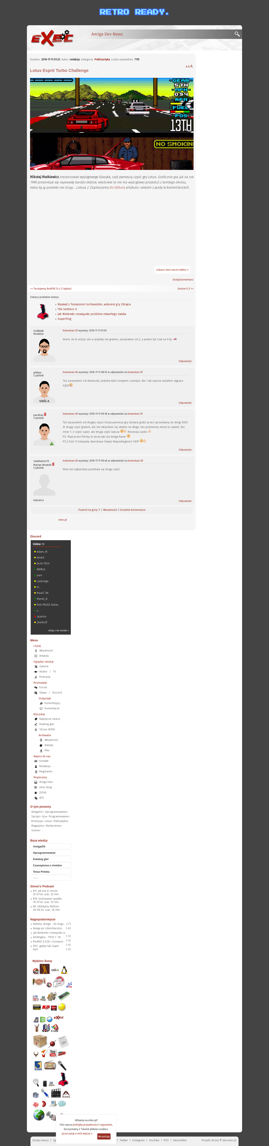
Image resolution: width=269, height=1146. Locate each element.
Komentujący (52, 703)
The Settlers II (67, 309)
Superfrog (64, 319)
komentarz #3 (70, 413)
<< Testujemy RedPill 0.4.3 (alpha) (50, 288)
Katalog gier (41, 859)
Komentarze (52, 708)
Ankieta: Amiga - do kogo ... (49, 923)
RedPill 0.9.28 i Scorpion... (49, 941)
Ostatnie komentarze (133, 509)
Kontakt (43, 760)
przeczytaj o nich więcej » (77, 1133)
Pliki (47, 750)
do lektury (117, 187)
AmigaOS (39, 846)
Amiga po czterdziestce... (48, 928)
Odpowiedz (185, 361)
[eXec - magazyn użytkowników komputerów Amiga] (52, 37)
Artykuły (44, 655)
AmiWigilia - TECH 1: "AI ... (48, 937)
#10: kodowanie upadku (47, 898)
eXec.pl (62, 519)
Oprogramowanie (44, 852)
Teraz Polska (41, 871)
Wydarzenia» (54, 825)
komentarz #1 (70, 330)
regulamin (106, 1124)
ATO (41, 797)
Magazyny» (38, 825)
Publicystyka (102, 59)
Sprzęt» (36, 816)
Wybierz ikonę (42, 961)
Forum (43, 687)
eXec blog (45, 787)
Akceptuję (104, 1136)
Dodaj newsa (41, 1140)
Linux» (48, 821)
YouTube (154, 1140)
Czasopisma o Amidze (47, 865)
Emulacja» (37, 821)
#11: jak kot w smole (45, 890)
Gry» (44, 816)
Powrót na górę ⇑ (89, 509)
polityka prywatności (85, 1124)
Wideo (43, 671)
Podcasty (44, 676)
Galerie (44, 666)
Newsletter (180, 1140)
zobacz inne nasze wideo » (172, 269)
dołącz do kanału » (58, 630)
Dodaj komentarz (183, 279)
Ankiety (49, 745)
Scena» (35, 830)
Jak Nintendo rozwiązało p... (50, 932)
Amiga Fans (46, 781)
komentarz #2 (70, 372)
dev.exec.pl (229, 1140)
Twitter (124, 1140)
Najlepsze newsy (49, 718)
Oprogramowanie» (56, 811)
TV (54, 671)
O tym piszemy (40, 806)
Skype (43, 692)
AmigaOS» (37, 811)
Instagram (138, 1140)
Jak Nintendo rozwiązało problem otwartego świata (92, 314)
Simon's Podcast (42, 886)
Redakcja (44, 766)
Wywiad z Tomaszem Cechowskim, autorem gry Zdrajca (94, 304)
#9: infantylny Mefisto (46, 906)
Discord (35, 536)
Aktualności (110, 509)
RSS (166, 1140)
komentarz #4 (70, 460)
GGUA (42, 792)
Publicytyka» (61, 821)
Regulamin (45, 771)
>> (192, 288)
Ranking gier (46, 724)
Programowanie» (59, 816)
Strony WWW (47, 729)
